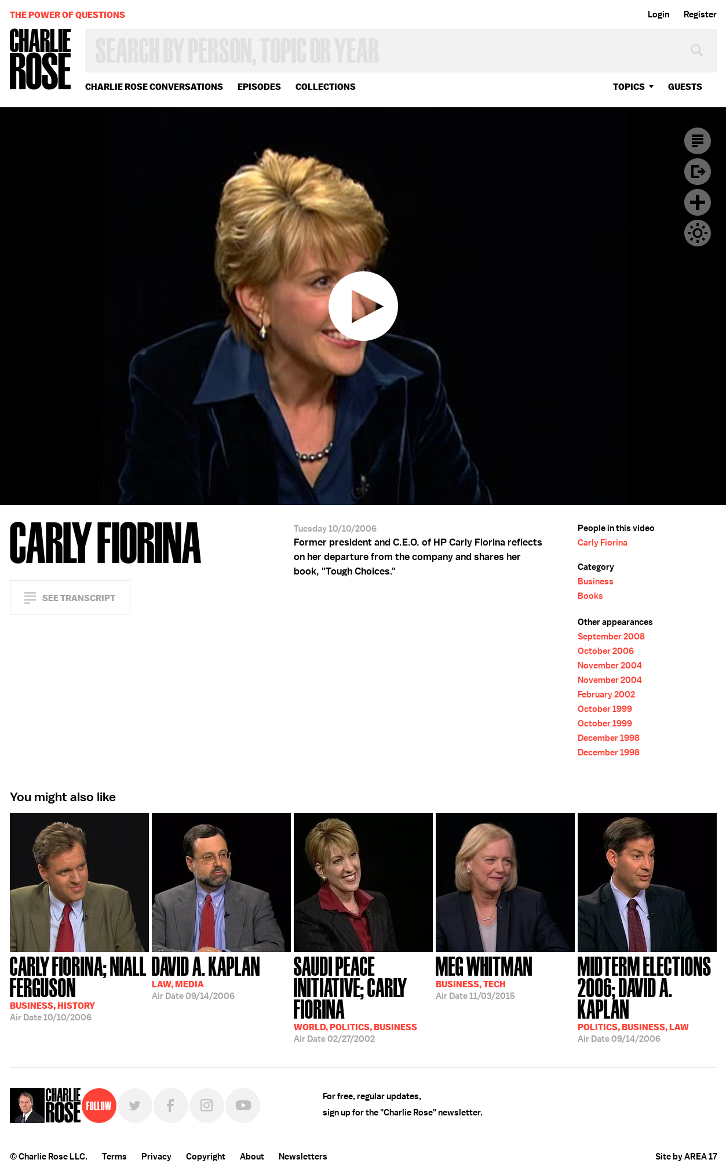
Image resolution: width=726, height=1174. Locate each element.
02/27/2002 (363, 998)
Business (596, 581)
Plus (697, 202)
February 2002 (606, 694)
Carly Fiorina (603, 542)
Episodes (259, 86)
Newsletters (303, 1156)
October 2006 (606, 651)
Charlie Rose (40, 60)
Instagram (206, 1105)
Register (700, 14)
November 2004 (610, 665)
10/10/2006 (79, 987)
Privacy (156, 1156)
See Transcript (78, 598)
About (252, 1156)
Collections (325, 86)
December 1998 (609, 738)
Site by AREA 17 (686, 1156)
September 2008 (611, 636)
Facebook (171, 1105)
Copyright (205, 1156)
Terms (114, 1156)
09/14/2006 (206, 977)
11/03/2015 (484, 977)
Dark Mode (697, 233)
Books (590, 596)
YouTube (242, 1105)
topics (629, 86)
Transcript (697, 141)
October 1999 (605, 709)
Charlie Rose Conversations (154, 86)
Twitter (135, 1105)
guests (685, 86)
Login (658, 14)
